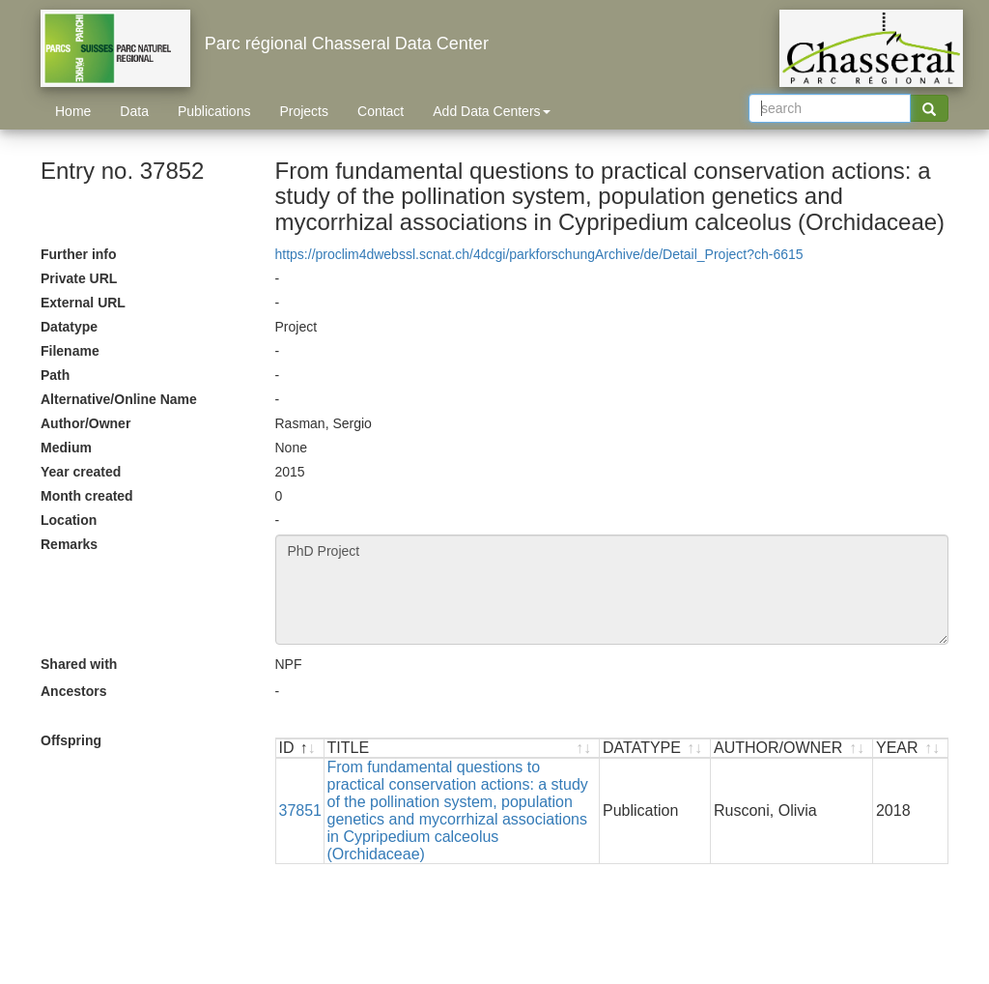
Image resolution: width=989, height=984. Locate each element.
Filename (70, 351)
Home (73, 111)
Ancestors (73, 691)
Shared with (79, 664)
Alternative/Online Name (119, 399)
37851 (301, 810)
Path (55, 375)
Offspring (71, 740)
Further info (79, 254)
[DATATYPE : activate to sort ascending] (655, 748)
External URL (83, 302)
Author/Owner (85, 423)
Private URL (79, 278)
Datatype (69, 326)
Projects (303, 111)
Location (69, 520)
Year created (81, 471)
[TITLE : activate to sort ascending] (463, 748)
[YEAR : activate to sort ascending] (910, 748)
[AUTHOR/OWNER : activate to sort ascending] (792, 748)
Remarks (69, 544)
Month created (87, 496)
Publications (214, 111)
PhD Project (612, 590)
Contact (380, 111)
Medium (66, 447)
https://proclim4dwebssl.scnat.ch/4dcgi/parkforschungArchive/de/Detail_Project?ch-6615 (539, 254)
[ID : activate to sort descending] (300, 748)
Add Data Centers (491, 111)
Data (134, 111)
